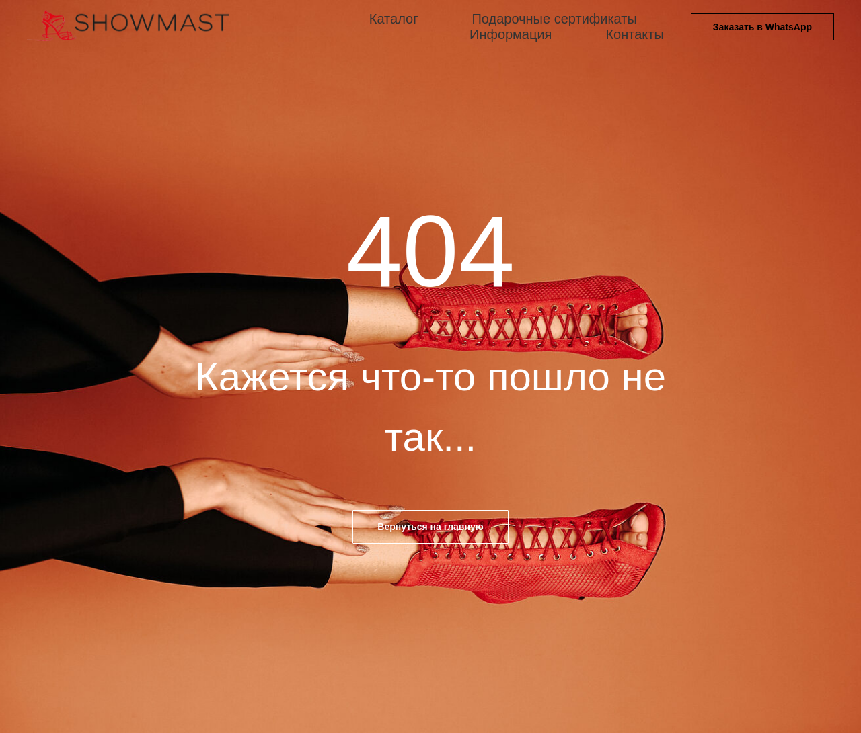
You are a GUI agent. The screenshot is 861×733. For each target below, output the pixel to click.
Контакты (634, 34)
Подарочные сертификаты (554, 18)
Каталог (393, 18)
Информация (511, 34)
